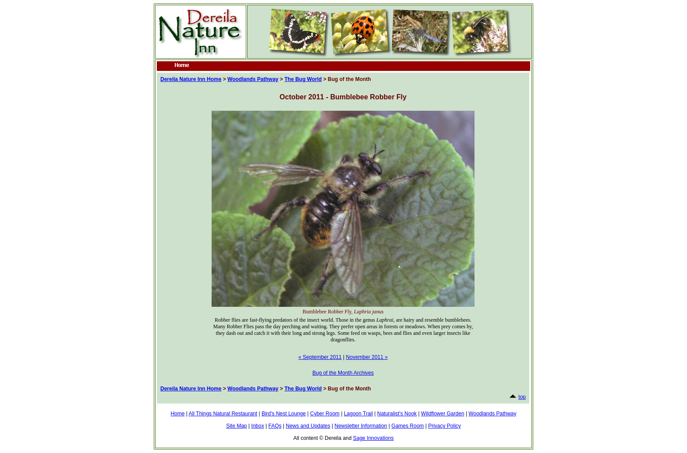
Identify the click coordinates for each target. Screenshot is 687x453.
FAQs (274, 426)
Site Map (236, 426)
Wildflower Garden (442, 414)
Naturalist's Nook (397, 414)
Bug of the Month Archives (343, 373)
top (522, 397)
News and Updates (308, 426)
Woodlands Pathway (252, 79)
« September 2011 (320, 357)
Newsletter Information (360, 426)
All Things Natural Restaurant (223, 414)
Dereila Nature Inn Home (190, 79)
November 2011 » (367, 357)
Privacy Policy (444, 426)
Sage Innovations (373, 438)
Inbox (257, 426)
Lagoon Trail (358, 414)
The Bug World (303, 79)
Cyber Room (325, 414)
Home (177, 414)
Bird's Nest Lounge (284, 414)
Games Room (407, 426)
